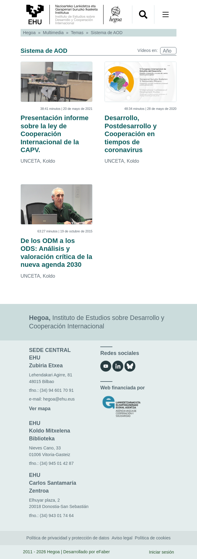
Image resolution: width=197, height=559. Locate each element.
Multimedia (53, 32)
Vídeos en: (147, 50)
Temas (77, 32)
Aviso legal (122, 537)
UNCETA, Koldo (38, 161)
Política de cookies (153, 537)
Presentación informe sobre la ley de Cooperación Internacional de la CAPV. (55, 134)
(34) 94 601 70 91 (57, 390)
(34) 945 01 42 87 (57, 463)
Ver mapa (39, 408)
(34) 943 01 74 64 (57, 515)
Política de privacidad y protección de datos (67, 537)
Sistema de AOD (106, 32)
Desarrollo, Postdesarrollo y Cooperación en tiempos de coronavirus (131, 134)
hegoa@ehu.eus (59, 399)
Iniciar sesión (161, 552)
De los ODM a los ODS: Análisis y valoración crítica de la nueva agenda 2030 (56, 252)
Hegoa (29, 32)
